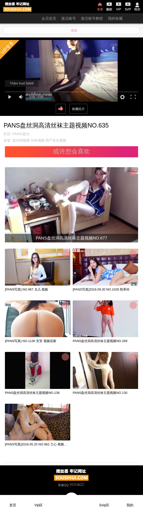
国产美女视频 (55, 140)
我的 (137, 6)
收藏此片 (78, 109)
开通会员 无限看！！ (19, 18)
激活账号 (68, 18)
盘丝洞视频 (21, 140)
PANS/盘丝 (21, 134)
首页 (100, 6)
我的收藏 (115, 18)
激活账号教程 (92, 18)
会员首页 (49, 18)
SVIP (128, 6)
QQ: (74, 485)
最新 (109, 6)
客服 (61, 485)
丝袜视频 (37, 140)
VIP (118, 6)
